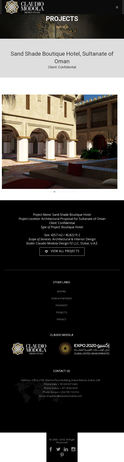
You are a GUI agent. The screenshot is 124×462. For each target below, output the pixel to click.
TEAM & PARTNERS (61, 298)
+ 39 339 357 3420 (67, 384)
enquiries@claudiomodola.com (64, 396)
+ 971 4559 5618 (68, 388)
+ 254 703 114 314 (69, 392)
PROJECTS (61, 312)
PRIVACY (61, 319)
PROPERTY (62, 305)
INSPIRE (61, 291)
